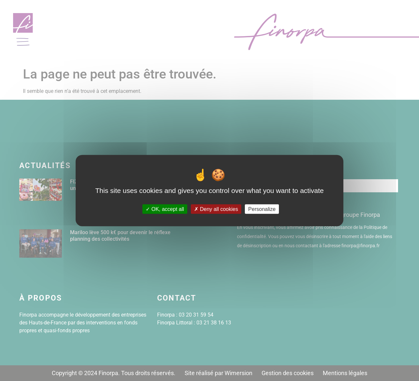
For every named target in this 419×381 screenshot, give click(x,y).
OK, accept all (165, 209)
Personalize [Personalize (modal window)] (262, 209)
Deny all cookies (216, 209)
